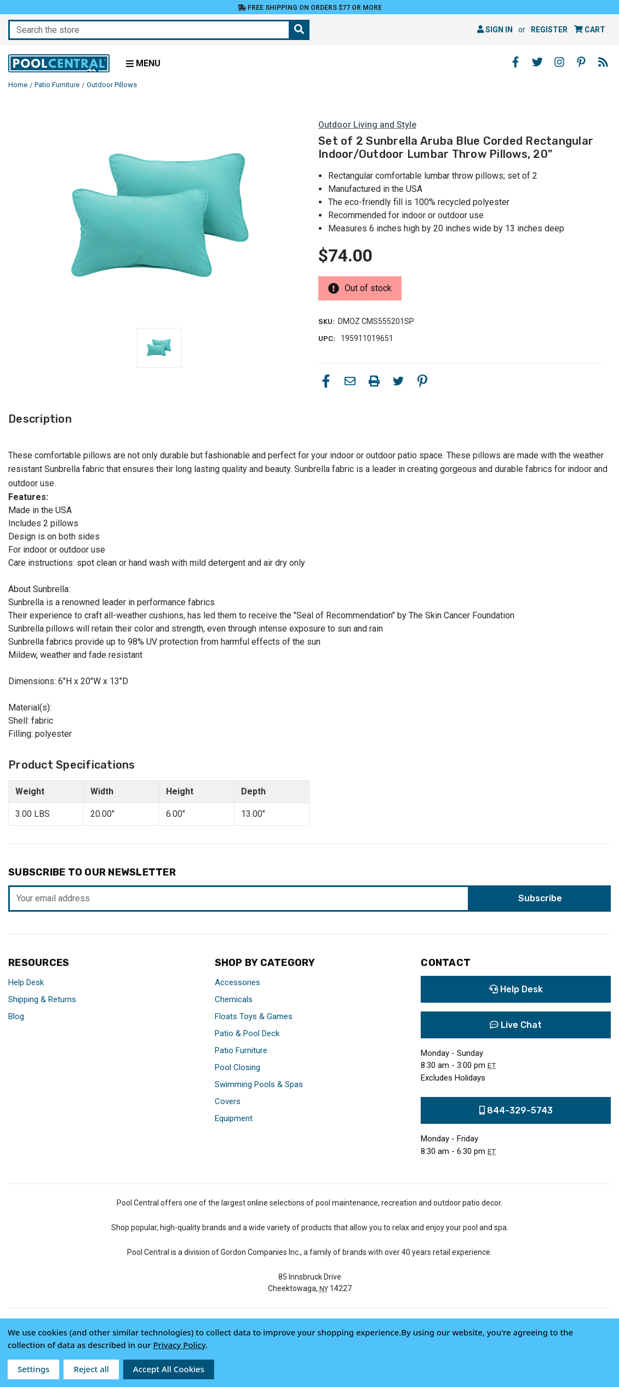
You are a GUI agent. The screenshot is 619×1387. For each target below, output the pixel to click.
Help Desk (26, 982)
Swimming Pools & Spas (259, 1084)
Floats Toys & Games (254, 1016)
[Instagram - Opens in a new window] (559, 62)
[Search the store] (299, 30)
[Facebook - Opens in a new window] (515, 62)
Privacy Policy (179, 1344)
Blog (16, 1016)
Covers (227, 1101)
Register (549, 29)
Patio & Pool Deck (247, 1033)
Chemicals (234, 999)
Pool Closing (237, 1067)
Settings (33, 1368)
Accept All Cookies (168, 1368)
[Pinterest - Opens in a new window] (581, 62)
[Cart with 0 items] (590, 30)
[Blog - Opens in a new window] (603, 62)
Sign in (495, 29)
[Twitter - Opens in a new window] (537, 62)
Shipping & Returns (42, 999)
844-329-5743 (516, 1110)
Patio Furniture (241, 1050)
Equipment (234, 1118)
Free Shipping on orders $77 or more (310, 8)
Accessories (237, 982)
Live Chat (516, 1025)
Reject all (90, 1368)
